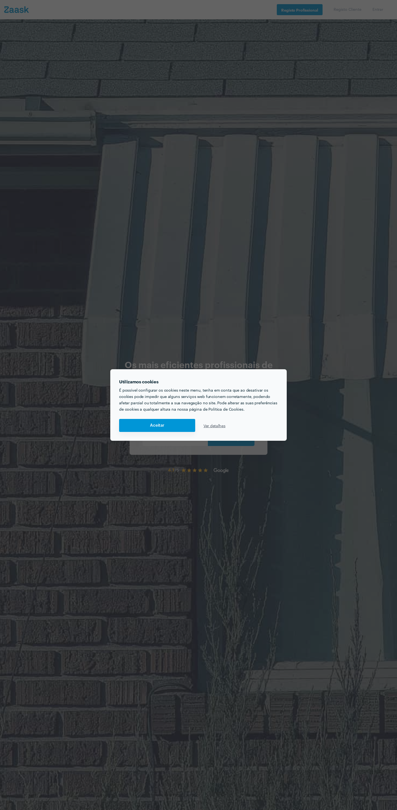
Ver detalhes (214, 425)
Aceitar (157, 425)
